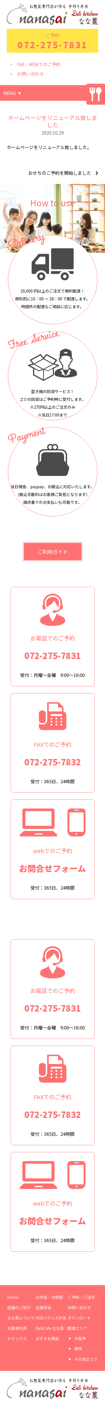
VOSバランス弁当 (51, 1318)
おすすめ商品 (47, 1338)
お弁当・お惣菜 (49, 1297)
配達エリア (77, 1328)
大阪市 (80, 1338)
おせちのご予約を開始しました (59, 172)
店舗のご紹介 (19, 1307)
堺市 (78, 1349)
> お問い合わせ (27, 73)
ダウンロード (79, 1318)
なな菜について (21, 1318)
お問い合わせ (79, 1307)
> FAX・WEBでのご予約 (35, 64)
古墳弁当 (43, 1307)
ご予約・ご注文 (81, 1297)
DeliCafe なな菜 (50, 1328)
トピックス (17, 1338)
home (12, 1297)
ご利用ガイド (53, 551)
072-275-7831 (53, 45)
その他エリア (86, 1359)
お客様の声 (17, 1328)
